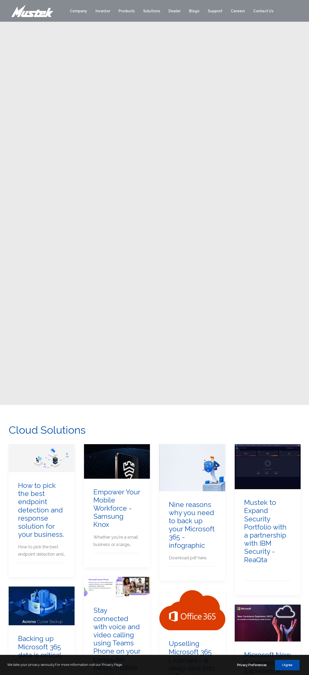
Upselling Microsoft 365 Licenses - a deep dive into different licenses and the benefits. (192, 378)
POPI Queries (269, 616)
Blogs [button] (194, 11)
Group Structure (113, 624)
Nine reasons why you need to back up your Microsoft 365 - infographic (192, 235)
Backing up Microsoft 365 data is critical (39, 357)
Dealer (174, 11)
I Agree (287, 665)
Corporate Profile (114, 580)
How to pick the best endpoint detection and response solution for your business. (41, 220)
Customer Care (271, 592)
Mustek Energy (165, 592)
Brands (212, 570)
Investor (102, 11)
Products (127, 11)
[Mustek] (31, 11)
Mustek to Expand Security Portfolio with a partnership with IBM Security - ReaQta (265, 241)
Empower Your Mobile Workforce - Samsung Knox (116, 218)
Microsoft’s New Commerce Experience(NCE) (39, 478)
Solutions (151, 11)
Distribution (162, 580)
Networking (215, 612)
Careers (238, 11)
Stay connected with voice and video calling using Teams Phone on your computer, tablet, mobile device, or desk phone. (116, 357)
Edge (209, 580)
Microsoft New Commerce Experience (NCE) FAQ (267, 377)
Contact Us (263, 11)
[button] (42, 169)
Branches (266, 604)
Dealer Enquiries (272, 628)
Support (215, 11)
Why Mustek (110, 592)
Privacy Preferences (252, 665)
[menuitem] (78, 11)
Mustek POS (163, 605)
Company (78, 11)
